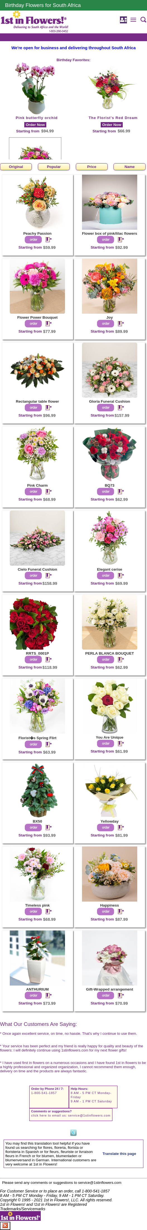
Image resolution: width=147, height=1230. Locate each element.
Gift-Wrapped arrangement (109, 989)
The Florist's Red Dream (113, 118)
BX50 (37, 821)
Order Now (35, 125)
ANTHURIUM (37, 989)
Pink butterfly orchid (37, 118)
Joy (109, 317)
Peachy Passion (37, 233)
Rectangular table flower (37, 401)
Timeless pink (37, 905)
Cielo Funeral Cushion (37, 569)
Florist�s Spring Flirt (37, 738)
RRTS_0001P (37, 653)
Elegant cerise (109, 569)
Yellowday (110, 821)
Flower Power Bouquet (37, 317)
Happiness (109, 905)
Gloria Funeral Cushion (109, 401)
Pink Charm (37, 485)
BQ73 (109, 485)
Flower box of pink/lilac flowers (109, 233)
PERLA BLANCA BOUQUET (109, 653)
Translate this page (119, 1154)
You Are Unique (109, 737)
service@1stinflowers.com (89, 1115)
